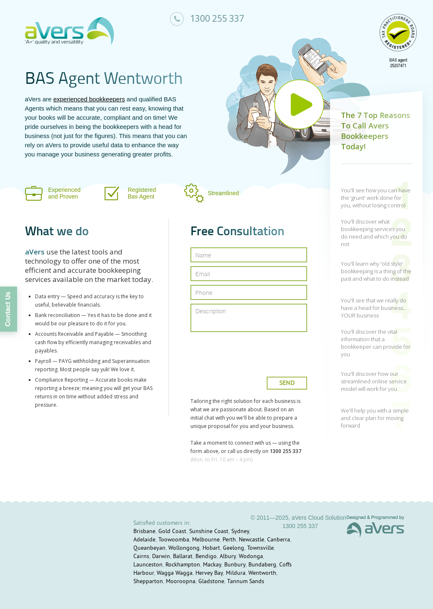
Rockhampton (182, 565)
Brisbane (144, 531)
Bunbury (234, 565)
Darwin (161, 556)
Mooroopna (180, 581)
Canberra (278, 540)
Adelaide (144, 540)
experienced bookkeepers (89, 99)
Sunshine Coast (208, 531)
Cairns (141, 556)
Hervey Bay (209, 573)
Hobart (211, 548)
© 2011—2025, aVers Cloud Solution (298, 517)
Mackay (212, 565)
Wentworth (262, 573)
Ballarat (183, 556)
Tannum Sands (245, 581)
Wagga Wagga (175, 573)
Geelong (233, 548)
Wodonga (251, 556)
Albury (228, 556)
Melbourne (206, 540)
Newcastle (251, 540)
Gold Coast (172, 531)
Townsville (260, 548)
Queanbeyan (149, 548)
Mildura (235, 573)
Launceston (148, 565)
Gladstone (211, 581)
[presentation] (249, 351)
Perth (229, 540)
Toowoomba (173, 540)
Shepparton (148, 581)
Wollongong (184, 548)
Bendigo (206, 556)
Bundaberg (262, 565)
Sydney (240, 531)
